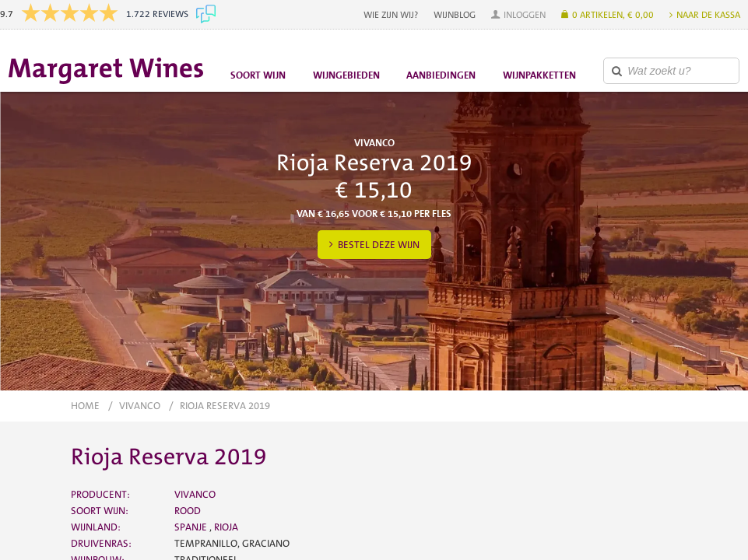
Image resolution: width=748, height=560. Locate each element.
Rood (187, 510)
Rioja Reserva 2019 (225, 405)
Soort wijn (258, 75)
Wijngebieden (346, 75)
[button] (518, 15)
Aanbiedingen (441, 75)
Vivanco (139, 405)
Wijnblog (455, 15)
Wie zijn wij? (390, 15)
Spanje (191, 527)
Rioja (226, 527)
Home (85, 405)
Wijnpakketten (539, 75)
